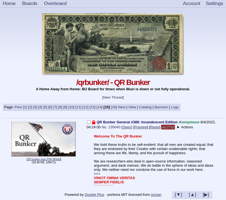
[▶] (206, 194)
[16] (114, 107)
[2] (30, 107)
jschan (156, 194)
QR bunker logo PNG (39, 159)
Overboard (55, 3)
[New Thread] (113, 97)
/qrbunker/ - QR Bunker (113, 82)
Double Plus (94, 194)
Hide (57, 159)
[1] (25, 107)
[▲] (192, 194)
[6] (50, 107)
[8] (60, 107)
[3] (35, 107)
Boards (30, 3)
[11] (78, 107)
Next (121, 107)
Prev (18, 107)
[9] (65, 107)
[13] (93, 107)
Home (9, 3)
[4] (40, 107)
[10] (71, 107)
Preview (140, 127)
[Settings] (214, 3)
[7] (55, 107)
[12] (85, 107)
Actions (187, 127)
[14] (99, 107)
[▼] (178, 194)
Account (191, 3)
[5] (45, 107)
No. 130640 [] (117, 127)
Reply (154, 127)
